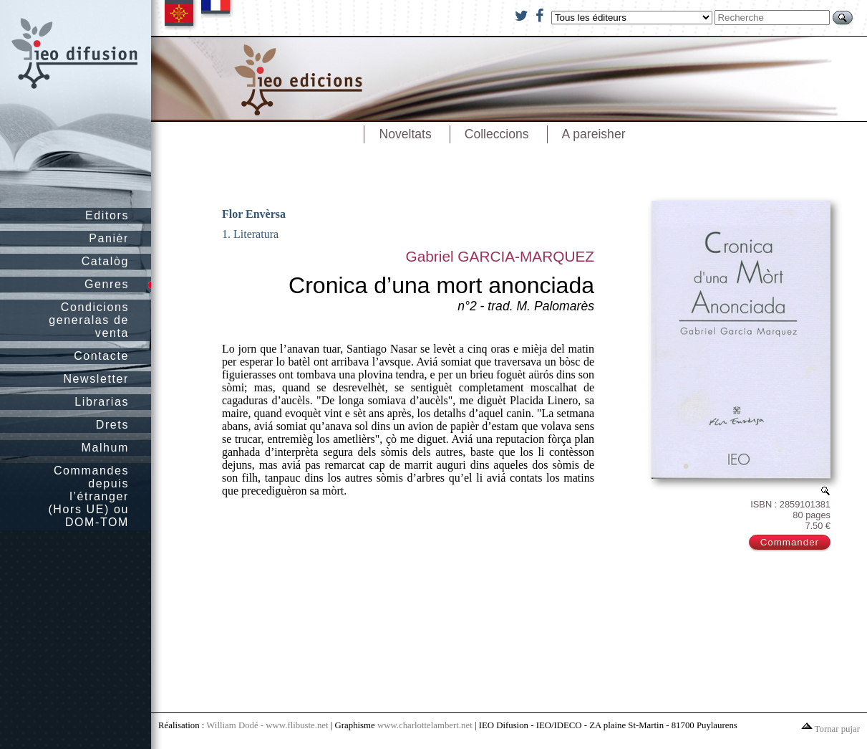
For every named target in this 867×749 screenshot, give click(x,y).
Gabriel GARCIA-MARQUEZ (500, 256)
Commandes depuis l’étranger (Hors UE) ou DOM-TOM (88, 496)
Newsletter (96, 379)
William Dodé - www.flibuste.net (267, 725)
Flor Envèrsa (254, 214)
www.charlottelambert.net (425, 725)
